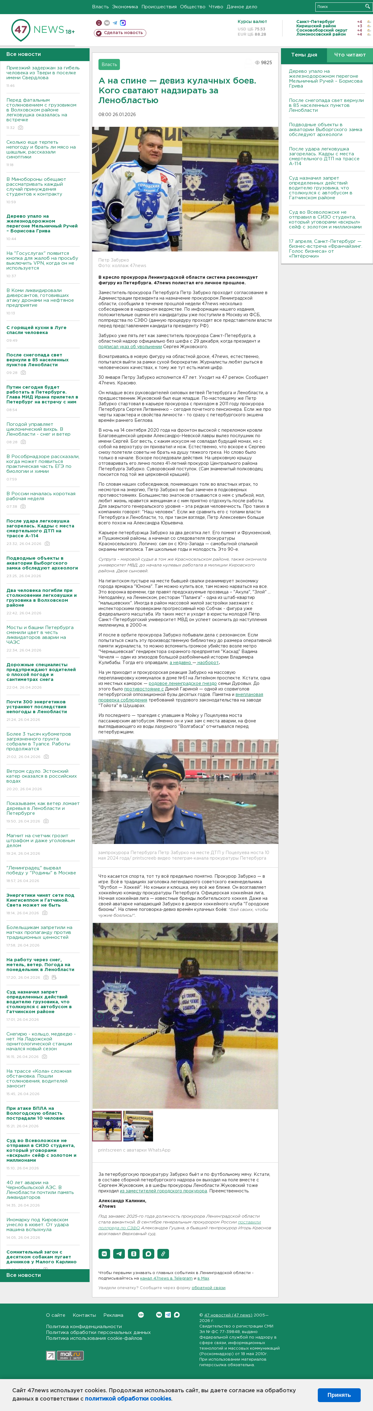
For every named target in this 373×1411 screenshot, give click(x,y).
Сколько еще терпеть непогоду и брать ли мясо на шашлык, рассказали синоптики (43, 154)
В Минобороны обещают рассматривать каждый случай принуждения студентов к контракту (43, 191)
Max (177, 1315)
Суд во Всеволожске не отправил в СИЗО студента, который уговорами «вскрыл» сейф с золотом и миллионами (325, 219)
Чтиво (216, 7)
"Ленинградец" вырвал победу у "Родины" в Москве (43, 875)
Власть (100, 7)
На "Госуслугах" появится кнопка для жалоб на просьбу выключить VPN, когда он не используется (43, 265)
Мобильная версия (99, 23)
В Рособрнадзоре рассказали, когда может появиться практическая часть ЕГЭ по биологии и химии (43, 468)
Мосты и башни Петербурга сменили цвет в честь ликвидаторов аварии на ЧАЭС (43, 639)
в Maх (203, 1278)
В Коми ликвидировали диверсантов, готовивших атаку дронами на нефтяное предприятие (43, 302)
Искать (367, 6)
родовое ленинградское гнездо (183, 684)
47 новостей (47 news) (228, 1315)
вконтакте (107, 23)
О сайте (55, 1315)
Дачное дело (242, 7)
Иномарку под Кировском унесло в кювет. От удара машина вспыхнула (43, 1229)
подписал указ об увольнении (130, 347)
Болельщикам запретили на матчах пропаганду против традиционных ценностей (43, 937)
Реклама (113, 1315)
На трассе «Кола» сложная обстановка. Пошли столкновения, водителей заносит (43, 1083)
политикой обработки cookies (128, 1399)
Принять (339, 1395)
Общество (193, 7)
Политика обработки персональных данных (98, 1333)
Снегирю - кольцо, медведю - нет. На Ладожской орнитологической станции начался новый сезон (43, 1045)
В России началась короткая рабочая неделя (43, 500)
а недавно (181, 663)
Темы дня (304, 55)
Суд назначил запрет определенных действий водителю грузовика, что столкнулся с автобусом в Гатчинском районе (320, 188)
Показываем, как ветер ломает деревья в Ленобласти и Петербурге (43, 813)
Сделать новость (123, 33)
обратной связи (208, 1288)
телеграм (115, 23)
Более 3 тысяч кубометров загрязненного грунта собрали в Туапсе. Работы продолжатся (43, 746)
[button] (104, 1254)
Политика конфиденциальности (84, 1327)
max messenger (123, 23)
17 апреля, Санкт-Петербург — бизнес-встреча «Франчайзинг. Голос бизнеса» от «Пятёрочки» (325, 248)
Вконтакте (141, 1315)
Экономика (125, 7)
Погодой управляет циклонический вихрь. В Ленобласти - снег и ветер (43, 433)
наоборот (207, 663)
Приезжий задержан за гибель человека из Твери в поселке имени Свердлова (43, 77)
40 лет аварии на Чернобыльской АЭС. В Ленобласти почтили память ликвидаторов (43, 1194)
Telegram (168, 1315)
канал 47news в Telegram (166, 1278)
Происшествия (159, 7)
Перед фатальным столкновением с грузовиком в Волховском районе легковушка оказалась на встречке (43, 114)
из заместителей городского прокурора (163, 1191)
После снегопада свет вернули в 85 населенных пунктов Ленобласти (326, 105)
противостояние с (144, 689)
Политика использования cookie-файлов (94, 1338)
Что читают (350, 55)
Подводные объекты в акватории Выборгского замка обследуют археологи (325, 130)
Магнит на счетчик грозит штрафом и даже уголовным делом (43, 845)
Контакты (84, 1315)
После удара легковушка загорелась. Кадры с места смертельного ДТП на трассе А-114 (324, 156)
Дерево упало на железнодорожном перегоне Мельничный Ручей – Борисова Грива (326, 78)
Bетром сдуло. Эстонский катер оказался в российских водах (43, 780)
